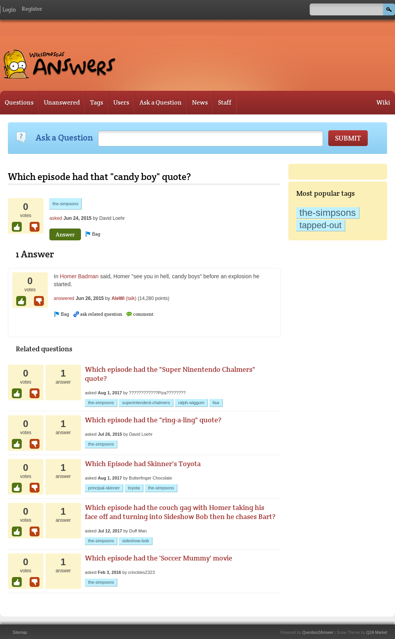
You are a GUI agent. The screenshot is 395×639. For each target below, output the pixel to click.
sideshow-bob (135, 540)
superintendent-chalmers (146, 402)
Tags (96, 102)
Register (32, 8)
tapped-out (320, 225)
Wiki (383, 102)
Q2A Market (376, 632)
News (200, 102)
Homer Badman (79, 276)
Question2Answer (317, 632)
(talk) (131, 298)
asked (55, 218)
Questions (19, 102)
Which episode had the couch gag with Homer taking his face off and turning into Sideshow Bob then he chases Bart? (180, 512)
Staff (224, 102)
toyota (134, 487)
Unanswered (62, 102)
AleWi (117, 298)
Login (9, 9)
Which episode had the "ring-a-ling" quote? (153, 419)
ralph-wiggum (191, 402)
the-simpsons (327, 212)
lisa (216, 402)
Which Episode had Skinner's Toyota (143, 463)
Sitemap (20, 632)
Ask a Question (160, 102)
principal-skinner (104, 487)
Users (121, 102)
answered (64, 298)
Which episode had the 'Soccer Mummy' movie (158, 557)
